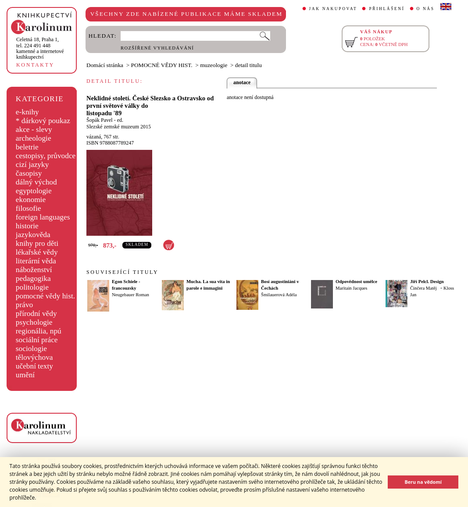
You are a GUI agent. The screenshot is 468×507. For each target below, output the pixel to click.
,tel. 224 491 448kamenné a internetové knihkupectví (40, 48)
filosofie (28, 208)
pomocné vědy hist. (45, 296)
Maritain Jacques (352, 288)
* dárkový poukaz (43, 121)
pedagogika (33, 278)
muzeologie (213, 65)
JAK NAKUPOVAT (333, 9)
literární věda (36, 261)
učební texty (34, 366)
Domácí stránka (104, 65)
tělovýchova (34, 357)
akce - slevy (34, 129)
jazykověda (33, 234)
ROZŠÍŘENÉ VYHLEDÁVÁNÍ (157, 48)
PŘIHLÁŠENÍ (386, 9)
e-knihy (27, 112)
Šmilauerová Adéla (279, 294)
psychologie (34, 322)
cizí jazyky (32, 164)
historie (27, 226)
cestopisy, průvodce (46, 156)
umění (25, 375)
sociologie (31, 348)
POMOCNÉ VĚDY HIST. (162, 65)
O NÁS (426, 9)
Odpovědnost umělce (356, 281)
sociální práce (37, 340)
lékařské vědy (37, 252)
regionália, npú (38, 331)
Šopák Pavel (99, 120)
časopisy (29, 173)
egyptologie (34, 191)
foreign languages (43, 217)
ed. (120, 120)
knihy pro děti (37, 243)
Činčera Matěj (423, 288)
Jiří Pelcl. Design (427, 281)
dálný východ (36, 182)
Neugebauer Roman (130, 294)
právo (24, 305)
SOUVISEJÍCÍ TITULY (122, 272)
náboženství (34, 270)
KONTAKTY (35, 65)
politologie (32, 287)
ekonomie (31, 199)
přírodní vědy (36, 313)
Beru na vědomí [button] (423, 482)
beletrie (27, 147)
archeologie (33, 138)
